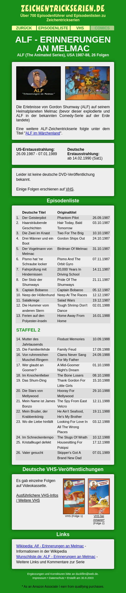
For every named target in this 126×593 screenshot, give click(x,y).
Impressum (39, 578)
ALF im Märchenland (43, 133)
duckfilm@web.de (87, 573)
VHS (70, 189)
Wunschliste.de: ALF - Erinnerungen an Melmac (55, 557)
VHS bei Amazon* (99, 516)
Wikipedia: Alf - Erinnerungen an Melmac (50, 546)
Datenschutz (57, 578)
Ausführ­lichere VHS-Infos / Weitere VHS (37, 498)
